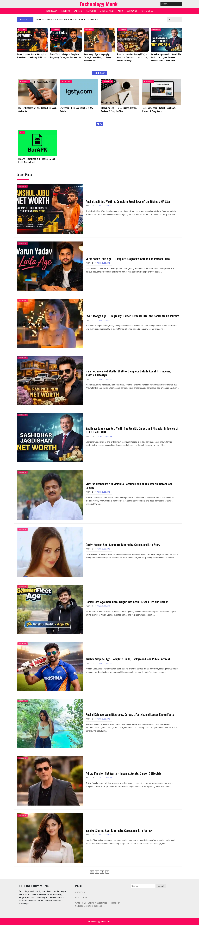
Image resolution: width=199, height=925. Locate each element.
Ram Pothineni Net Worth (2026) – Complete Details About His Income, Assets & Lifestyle (128, 373)
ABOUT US (80, 892)
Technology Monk (104, 206)
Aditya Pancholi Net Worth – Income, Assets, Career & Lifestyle (123, 773)
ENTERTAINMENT (107, 11)
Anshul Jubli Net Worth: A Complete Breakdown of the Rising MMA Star (68, 19)
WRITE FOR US (147, 11)
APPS (120, 11)
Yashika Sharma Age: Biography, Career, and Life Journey (119, 830)
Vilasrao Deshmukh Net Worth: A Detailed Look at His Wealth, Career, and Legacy (129, 485)
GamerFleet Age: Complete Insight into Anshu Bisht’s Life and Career (127, 601)
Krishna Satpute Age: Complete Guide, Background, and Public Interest (128, 659)
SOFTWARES (132, 11)
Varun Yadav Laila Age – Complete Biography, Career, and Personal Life (128, 258)
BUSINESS (65, 11)
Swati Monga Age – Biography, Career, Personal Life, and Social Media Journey (132, 315)
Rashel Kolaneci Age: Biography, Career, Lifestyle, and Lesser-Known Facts (130, 714)
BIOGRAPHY (22, 29)
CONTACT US (81, 897)
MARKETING (91, 11)
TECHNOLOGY (51, 11)
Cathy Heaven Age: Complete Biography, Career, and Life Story (123, 544)
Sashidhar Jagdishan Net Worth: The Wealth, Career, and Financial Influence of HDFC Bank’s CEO (132, 430)
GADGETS (78, 11)
